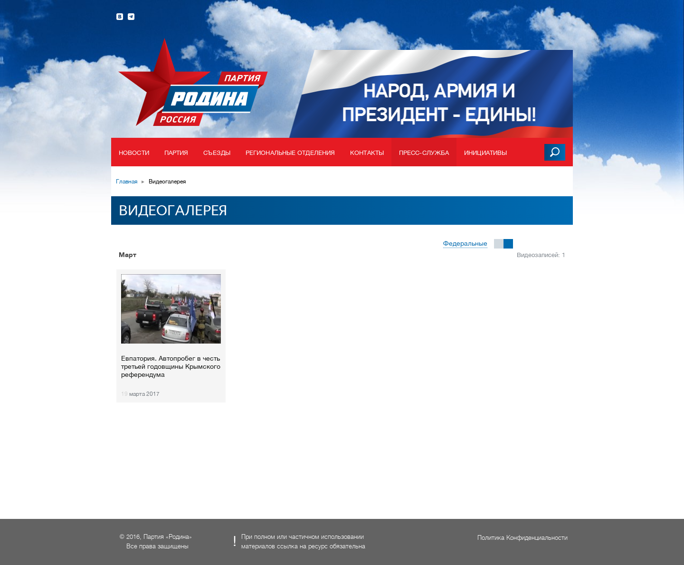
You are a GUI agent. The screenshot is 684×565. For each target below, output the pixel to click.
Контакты (367, 152)
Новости (134, 152)
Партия (176, 152)
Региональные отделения (290, 152)
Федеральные (465, 243)
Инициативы (485, 152)
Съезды (216, 152)
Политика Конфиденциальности (522, 537)
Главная (126, 181)
